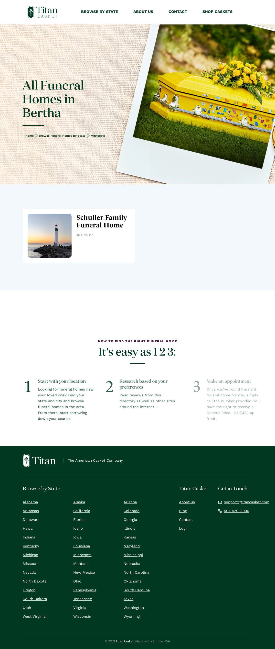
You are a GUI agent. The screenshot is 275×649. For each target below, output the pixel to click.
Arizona (130, 502)
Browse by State (99, 11)
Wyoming (132, 616)
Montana (80, 563)
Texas (128, 599)
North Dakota (34, 581)
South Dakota (35, 599)
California (81, 511)
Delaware (31, 519)
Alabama (30, 502)
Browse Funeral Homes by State (62, 135)
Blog (183, 511)
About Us (143, 11)
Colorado (131, 511)
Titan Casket (125, 641)
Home (29, 135)
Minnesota (98, 135)
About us (187, 502)
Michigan (30, 555)
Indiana (29, 537)
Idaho (78, 528)
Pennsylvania (84, 590)
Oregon (29, 590)
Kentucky (31, 546)
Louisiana (81, 546)
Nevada (29, 572)
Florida (79, 519)
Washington (134, 607)
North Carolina (136, 572)
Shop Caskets (217, 11)
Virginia (79, 607)
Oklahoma (132, 581)
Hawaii (28, 528)
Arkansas (31, 511)
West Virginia (34, 616)
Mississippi (133, 555)
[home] (43, 12)
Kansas (130, 537)
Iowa (77, 537)
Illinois (129, 528)
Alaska (79, 502)
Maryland (132, 546)
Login (184, 528)
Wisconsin (82, 616)
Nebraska (132, 563)
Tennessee (82, 599)
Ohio (77, 581)
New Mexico (84, 572)
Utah (27, 607)
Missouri (30, 563)
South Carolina (137, 590)
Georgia (130, 519)
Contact (186, 519)
